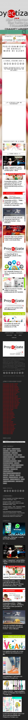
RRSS (15, 335)
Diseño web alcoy (6, 459)
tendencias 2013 (6, 465)
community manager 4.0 (15, 479)
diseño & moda (14, 453)
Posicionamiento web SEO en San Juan (11, 401)
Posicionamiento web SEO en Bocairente (11, 389)
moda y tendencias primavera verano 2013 (11, 473)
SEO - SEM (21, 477)
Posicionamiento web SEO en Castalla (10, 390)
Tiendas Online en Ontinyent (8, 425)
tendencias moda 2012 (13, 477)
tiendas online (6, 469)
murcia (19, 461)
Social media (5, 451)
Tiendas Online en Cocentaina (9, 417)
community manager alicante (17, 465)
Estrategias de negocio (8, 463)
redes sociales (13, 451)
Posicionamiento (19, 332)
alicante (8, 449)
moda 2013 (5, 477)
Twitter (13, 459)
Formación (14, 337)
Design (20, 335)
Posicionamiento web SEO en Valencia (10, 405)
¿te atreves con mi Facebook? (14, 103)
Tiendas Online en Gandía (8, 421)
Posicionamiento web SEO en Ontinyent (11, 400)
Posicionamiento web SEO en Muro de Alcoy (12, 398)
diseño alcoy (18, 467)
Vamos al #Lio (5, 440)
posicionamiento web (7, 455)
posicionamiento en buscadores (10, 461)
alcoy (4, 449)
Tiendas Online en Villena (8, 432)
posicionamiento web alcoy (8, 467)
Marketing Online (6, 453)
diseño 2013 (5, 475)
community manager (16, 449)
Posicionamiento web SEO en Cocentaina (11, 391)
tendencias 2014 (14, 469)
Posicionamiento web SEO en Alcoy (10, 385)
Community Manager (9, 332)
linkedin (22, 479)
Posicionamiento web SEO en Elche (10, 393)
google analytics (19, 481)
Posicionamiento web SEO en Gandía (10, 395)
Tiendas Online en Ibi (7, 420)
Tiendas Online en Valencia (8, 431)
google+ (5, 483)
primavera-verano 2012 (8, 471)
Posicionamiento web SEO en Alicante (10, 386)
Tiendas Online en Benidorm (8, 413)
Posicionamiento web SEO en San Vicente (11, 402)
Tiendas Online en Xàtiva (8, 433)
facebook (20, 455)
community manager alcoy (8, 457)
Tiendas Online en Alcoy (7, 410)
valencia (19, 451)
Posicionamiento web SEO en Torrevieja (11, 404)
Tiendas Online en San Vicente (9, 428)
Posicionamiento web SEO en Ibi (9, 394)
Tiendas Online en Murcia (8, 422)
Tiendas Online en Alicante (8, 412)
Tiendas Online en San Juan (8, 426)
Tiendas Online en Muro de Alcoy (9, 424)
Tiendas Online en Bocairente (9, 414)
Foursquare (11, 475)
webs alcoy (16, 463)
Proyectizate (9, 335)
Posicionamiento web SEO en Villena (10, 406)
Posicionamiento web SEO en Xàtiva (10, 408)
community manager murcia (8, 481)
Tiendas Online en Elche (8, 418)
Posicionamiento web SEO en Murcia (10, 397)
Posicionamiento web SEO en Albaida (10, 383)
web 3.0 (16, 457)
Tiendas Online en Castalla (8, 416)
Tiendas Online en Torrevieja (8, 429)
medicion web (6, 479)
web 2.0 (14, 455)
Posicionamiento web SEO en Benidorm (11, 387)
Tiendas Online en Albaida (8, 409)
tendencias (22, 457)
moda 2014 (18, 475)
